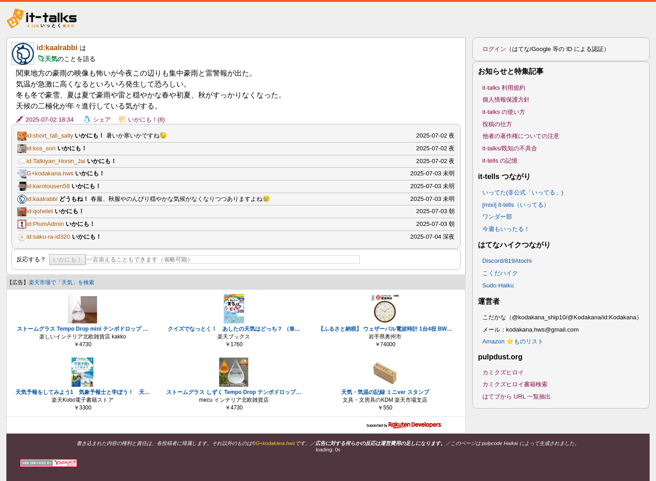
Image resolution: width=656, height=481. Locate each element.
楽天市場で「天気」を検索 (61, 282)
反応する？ (31, 259)
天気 (51, 58)
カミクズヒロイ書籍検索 (515, 384)
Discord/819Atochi (507, 260)
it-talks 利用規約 (503, 87)
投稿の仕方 (497, 124)
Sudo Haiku (498, 285)
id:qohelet (39, 211)
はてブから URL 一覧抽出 (516, 396)
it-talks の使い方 (503, 111)
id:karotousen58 (48, 186)
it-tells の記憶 (500, 160)
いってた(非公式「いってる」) (523, 192)
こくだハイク (500, 273)
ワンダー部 (497, 216)
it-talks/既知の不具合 (509, 148)
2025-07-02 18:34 (49, 119)
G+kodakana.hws (49, 173)
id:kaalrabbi (56, 47)
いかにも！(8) (146, 119)
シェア (102, 119)
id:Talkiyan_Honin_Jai (55, 161)
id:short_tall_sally (49, 135)
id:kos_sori (41, 148)
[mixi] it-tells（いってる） (516, 204)
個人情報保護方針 (506, 99)
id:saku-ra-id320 (48, 236)
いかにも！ (67, 259)
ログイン (494, 49)
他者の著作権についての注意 (520, 136)
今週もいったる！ (506, 228)
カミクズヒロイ (503, 372)
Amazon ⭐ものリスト (513, 341)
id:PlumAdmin (45, 223)
